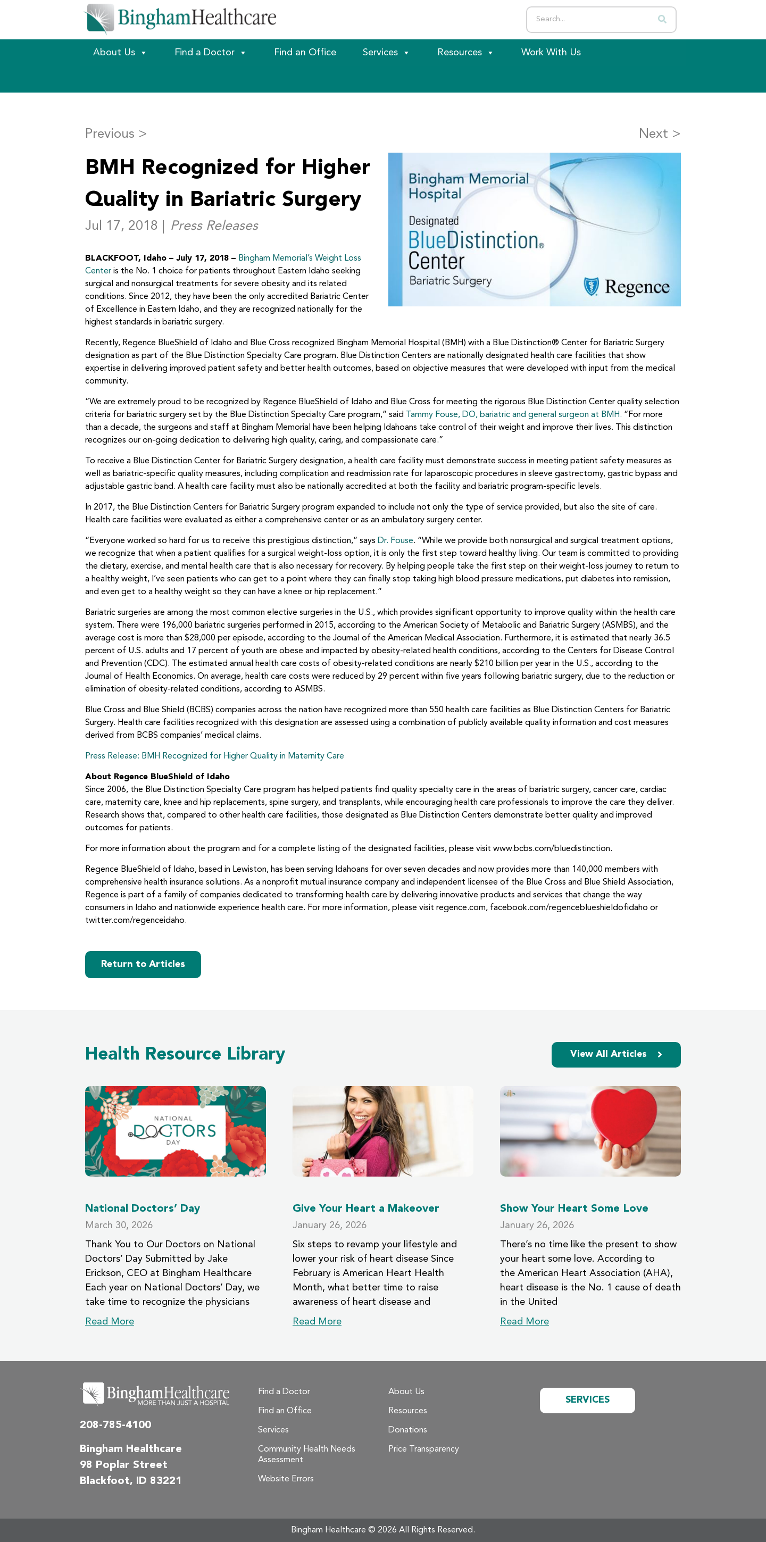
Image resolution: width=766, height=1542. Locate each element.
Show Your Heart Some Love (574, 1209)
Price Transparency (423, 1449)
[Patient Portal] (138, 79)
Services (387, 52)
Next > (660, 134)
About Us (120, 52)
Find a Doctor (210, 52)
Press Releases (214, 226)
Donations (407, 1430)
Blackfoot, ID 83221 (131, 1481)
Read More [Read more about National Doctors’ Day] (109, 1322)
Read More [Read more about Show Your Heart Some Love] (524, 1322)
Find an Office (305, 52)
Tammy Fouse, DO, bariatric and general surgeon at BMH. (514, 415)
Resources (466, 52)
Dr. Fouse (395, 541)
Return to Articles (143, 964)
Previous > (116, 134)
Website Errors (286, 1479)
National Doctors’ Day (142, 1209)
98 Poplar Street (124, 1465)
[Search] (662, 19)
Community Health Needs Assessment (306, 1454)
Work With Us (551, 52)
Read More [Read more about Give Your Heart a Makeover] (317, 1322)
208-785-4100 (115, 1425)
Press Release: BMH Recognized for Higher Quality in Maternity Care (214, 756)
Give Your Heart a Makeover (366, 1209)
